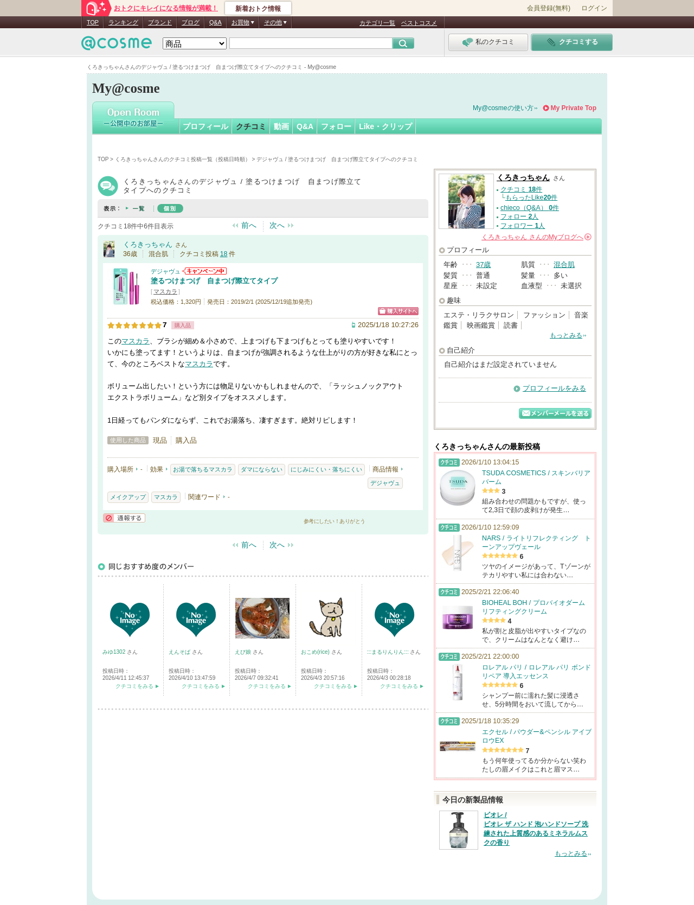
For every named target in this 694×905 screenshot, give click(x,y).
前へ (248, 225)
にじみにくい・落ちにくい (326, 469)
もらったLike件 (531, 197)
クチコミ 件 (521, 189)
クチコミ (251, 126)
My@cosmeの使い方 (503, 108)
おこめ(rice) (316, 652)
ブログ (191, 22)
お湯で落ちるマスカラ (203, 469)
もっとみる (566, 335)
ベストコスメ (419, 23)
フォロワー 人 (522, 226)
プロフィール (205, 126)
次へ (277, 225)
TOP (93, 22)
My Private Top (573, 108)
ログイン (594, 8)
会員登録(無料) (548, 8)
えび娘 (244, 652)
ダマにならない (261, 469)
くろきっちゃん (147, 244)
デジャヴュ (166, 271)
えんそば (180, 652)
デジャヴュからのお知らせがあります (204, 271)
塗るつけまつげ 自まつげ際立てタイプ (214, 281)
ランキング (123, 22)
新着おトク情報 (258, 8)
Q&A (215, 22)
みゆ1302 (114, 652)
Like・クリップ (385, 126)
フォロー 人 (519, 216)
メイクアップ (128, 497)
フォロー (336, 126)
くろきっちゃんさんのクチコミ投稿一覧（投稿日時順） (182, 159)
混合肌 (564, 264)
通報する (124, 517)
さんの (536, 237)
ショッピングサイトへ (398, 311)
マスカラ (165, 291)
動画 (281, 126)
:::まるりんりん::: (388, 652)
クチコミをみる (134, 686)
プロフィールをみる (554, 388)
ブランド (160, 22)
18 (224, 254)
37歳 (483, 264)
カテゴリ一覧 (377, 23)
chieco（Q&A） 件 (529, 208)
